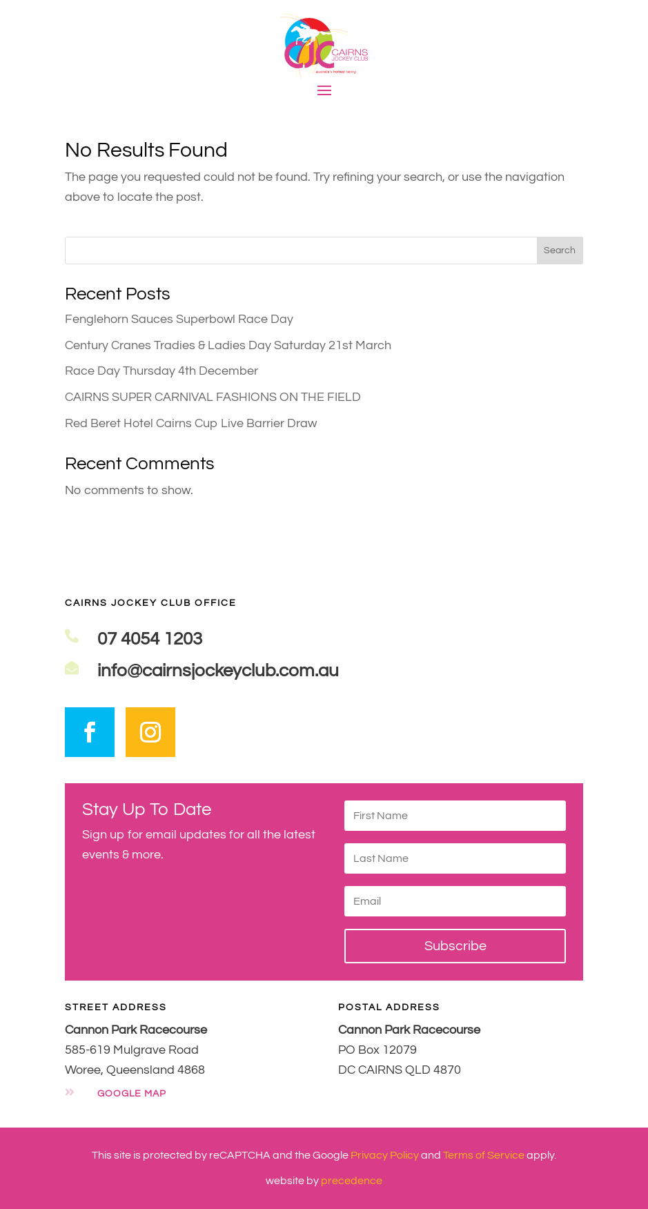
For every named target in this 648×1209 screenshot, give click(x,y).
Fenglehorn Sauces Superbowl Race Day (179, 319)
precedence (351, 1180)
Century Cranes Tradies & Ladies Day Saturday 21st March (228, 345)
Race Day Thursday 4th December (161, 370)
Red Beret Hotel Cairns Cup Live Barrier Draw (191, 423)
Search (560, 250)
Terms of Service (483, 1155)
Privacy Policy (385, 1155)
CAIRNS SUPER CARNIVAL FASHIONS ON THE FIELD (213, 397)
